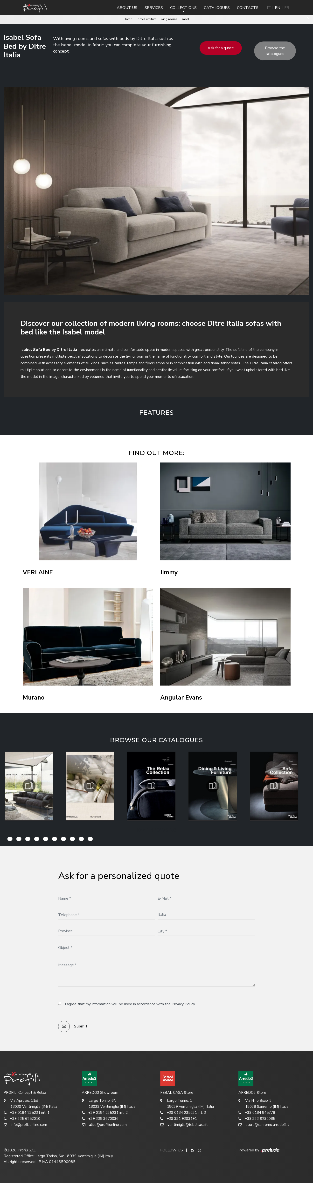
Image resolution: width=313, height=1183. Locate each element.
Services (154, 7)
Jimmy (169, 572)
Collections (183, 7)
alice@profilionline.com (104, 1125)
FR (286, 7)
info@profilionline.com (25, 1125)
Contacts (247, 7)
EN (277, 7)
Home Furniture (145, 19)
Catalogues (217, 7)
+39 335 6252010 (22, 1119)
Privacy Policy (183, 1004)
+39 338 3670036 (100, 1119)
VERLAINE (38, 572)
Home (128, 19)
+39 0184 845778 (256, 1113)
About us (127, 7)
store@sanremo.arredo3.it (263, 1125)
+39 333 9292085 (256, 1119)
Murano (33, 697)
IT (269, 7)
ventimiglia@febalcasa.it (184, 1125)
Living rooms (168, 19)
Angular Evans (181, 697)
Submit (72, 1026)
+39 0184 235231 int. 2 (105, 1113)
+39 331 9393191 (178, 1119)
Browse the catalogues (275, 50)
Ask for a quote (221, 48)
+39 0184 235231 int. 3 (183, 1113)
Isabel (185, 19)
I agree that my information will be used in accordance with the (130, 1004)
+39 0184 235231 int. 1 (26, 1113)
